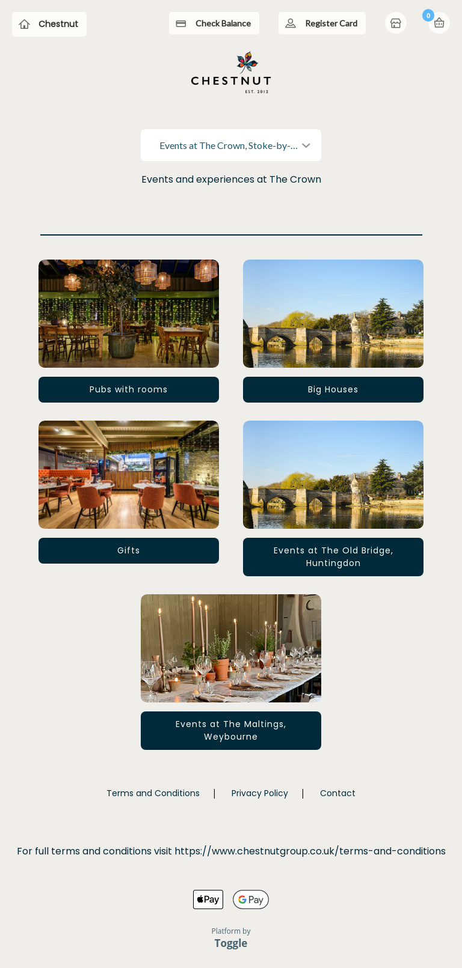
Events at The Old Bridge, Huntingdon (333, 556)
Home (397, 24)
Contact (338, 793)
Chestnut (58, 24)
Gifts (128, 550)
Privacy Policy (260, 793)
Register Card (331, 23)
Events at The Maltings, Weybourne (231, 730)
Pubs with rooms (129, 389)
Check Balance (223, 23)
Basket (439, 23)
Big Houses (333, 389)
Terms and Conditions (153, 793)
